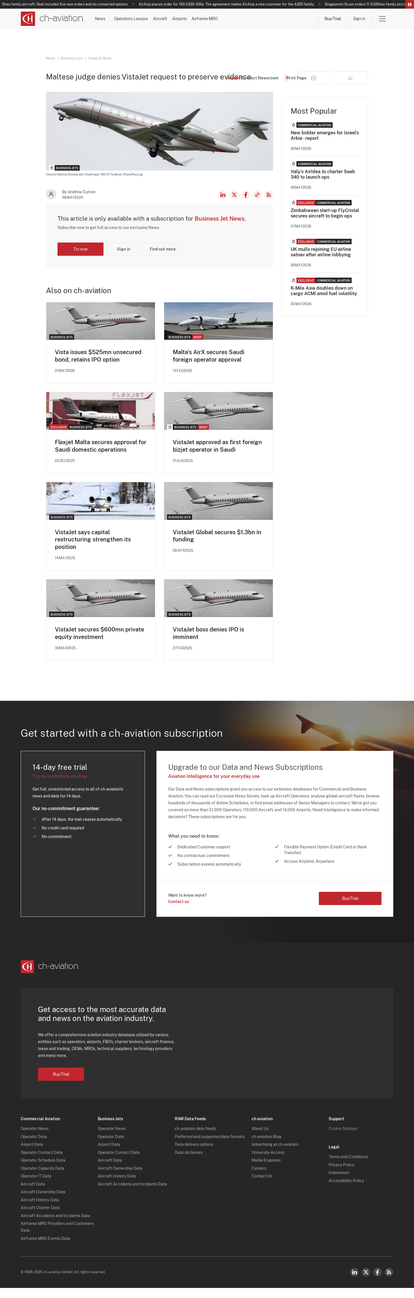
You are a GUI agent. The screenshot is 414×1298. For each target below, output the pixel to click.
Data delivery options (194, 1154)
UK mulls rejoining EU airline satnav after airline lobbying (321, 261)
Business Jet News (219, 228)
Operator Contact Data (42, 1162)
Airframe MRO (295, 18)
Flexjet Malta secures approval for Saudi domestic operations (100, 455)
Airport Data (32, 1154)
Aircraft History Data (40, 1210)
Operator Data (34, 1146)
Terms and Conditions (348, 1167)
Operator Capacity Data (42, 1178)
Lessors (186, 18)
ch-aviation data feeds (195, 1139)
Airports (255, 18)
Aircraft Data (33, 1194)
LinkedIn (222, 204)
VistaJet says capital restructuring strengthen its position (93, 549)
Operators (149, 18)
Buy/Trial (333, 18)
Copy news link (257, 204)
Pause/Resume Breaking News (409, 4)
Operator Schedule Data (43, 1170)
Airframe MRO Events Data (45, 1248)
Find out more (163, 259)
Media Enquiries (266, 1170)
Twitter (366, 1282)
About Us (260, 1139)
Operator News (35, 1139)
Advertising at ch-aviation (275, 1154)
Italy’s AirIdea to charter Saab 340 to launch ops (323, 184)
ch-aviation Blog (266, 1146)
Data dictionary (189, 1162)
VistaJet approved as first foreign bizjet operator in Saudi (217, 455)
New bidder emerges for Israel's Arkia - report (325, 145)
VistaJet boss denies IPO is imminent (208, 643)
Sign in (359, 18)
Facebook (245, 204)
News (114, 18)
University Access (268, 1162)
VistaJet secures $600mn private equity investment (99, 643)
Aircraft (220, 18)
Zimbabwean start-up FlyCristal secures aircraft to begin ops (325, 222)
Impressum (339, 1183)
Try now (80, 259)
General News (99, 58)
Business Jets (72, 58)
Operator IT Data (36, 1186)
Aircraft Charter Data (40, 1218)
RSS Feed (268, 204)
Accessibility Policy (346, 1190)
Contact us (178, 912)
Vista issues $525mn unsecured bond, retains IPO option (98, 365)
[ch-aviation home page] (52, 19)
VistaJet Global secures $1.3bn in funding (217, 546)
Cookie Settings (343, 1139)
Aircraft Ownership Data (43, 1202)
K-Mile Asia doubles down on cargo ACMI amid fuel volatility (324, 300)
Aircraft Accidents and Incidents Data (55, 1225)
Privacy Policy (341, 1175)
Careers (259, 1178)
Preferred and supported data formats (210, 1146)
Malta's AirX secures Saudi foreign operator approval (208, 365)
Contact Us (262, 1186)
